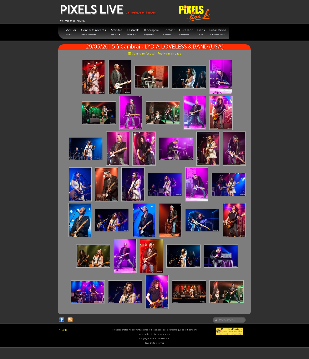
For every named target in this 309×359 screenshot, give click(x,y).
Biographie (151, 32)
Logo (62, 329)
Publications (217, 32)
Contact (169, 32)
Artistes (116, 32)
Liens (201, 32)
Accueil (71, 32)
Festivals (133, 32)
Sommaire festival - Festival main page (154, 53)
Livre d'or (186, 32)
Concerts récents (93, 32)
